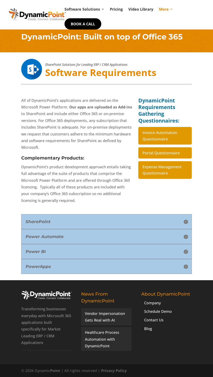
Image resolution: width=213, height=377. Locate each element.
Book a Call (83, 23)
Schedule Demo (158, 311)
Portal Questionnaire (161, 152)
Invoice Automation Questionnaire (159, 135)
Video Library (140, 10)
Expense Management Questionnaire (162, 170)
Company (152, 302)
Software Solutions (82, 10)
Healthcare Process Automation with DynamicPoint (102, 339)
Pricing (116, 10)
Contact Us (153, 319)
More (164, 10)
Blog (148, 328)
